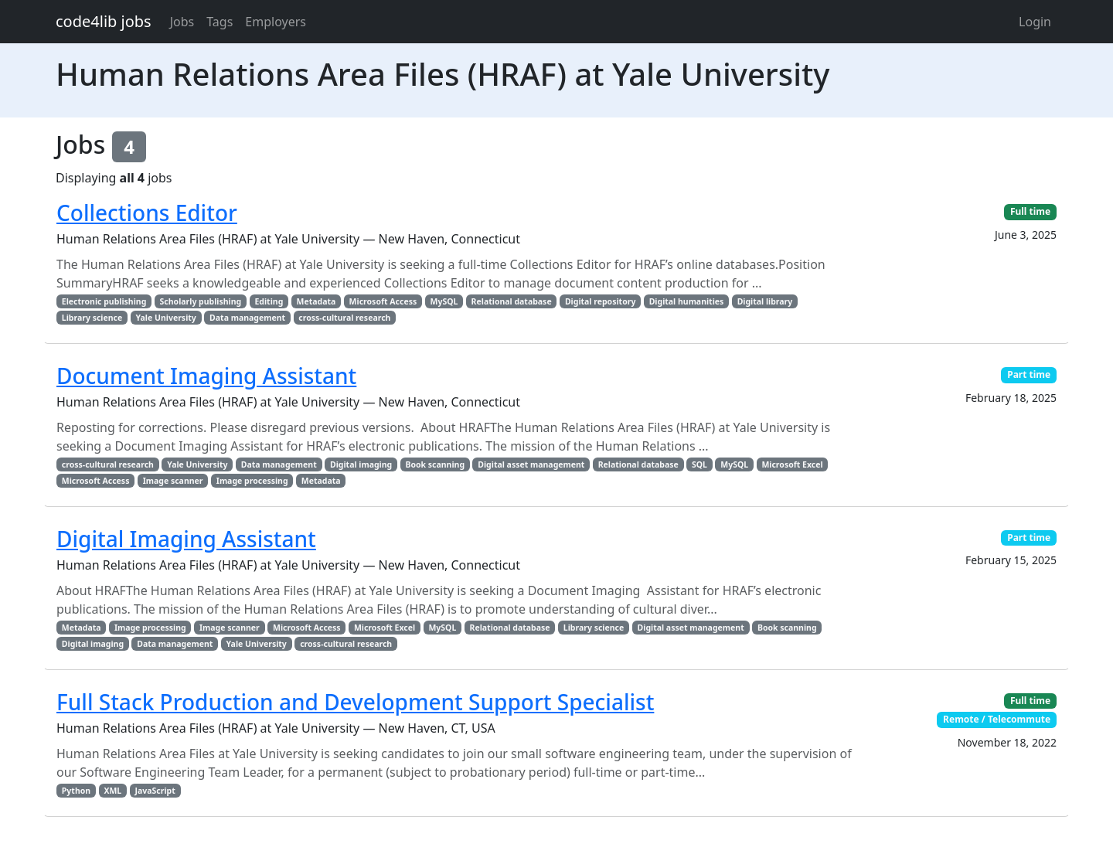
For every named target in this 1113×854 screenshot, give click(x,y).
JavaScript (154, 790)
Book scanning (435, 464)
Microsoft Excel (791, 464)
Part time (1028, 374)
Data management (247, 317)
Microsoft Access (383, 301)
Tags (219, 21)
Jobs (182, 21)
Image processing (252, 480)
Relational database (511, 301)
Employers (275, 21)
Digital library (765, 301)
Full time (1030, 211)
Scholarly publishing (201, 301)
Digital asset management (531, 464)
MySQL (444, 301)
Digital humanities (686, 301)
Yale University (166, 317)
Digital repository (600, 301)
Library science (92, 317)
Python (76, 790)
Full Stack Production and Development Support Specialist (355, 701)
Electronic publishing (104, 301)
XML (112, 790)
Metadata (316, 301)
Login (1035, 21)
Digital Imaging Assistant (186, 538)
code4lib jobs (103, 21)
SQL (699, 464)
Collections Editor (146, 212)
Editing (268, 301)
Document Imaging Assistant (206, 375)
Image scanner (173, 480)
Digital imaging (361, 464)
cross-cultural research (344, 317)
